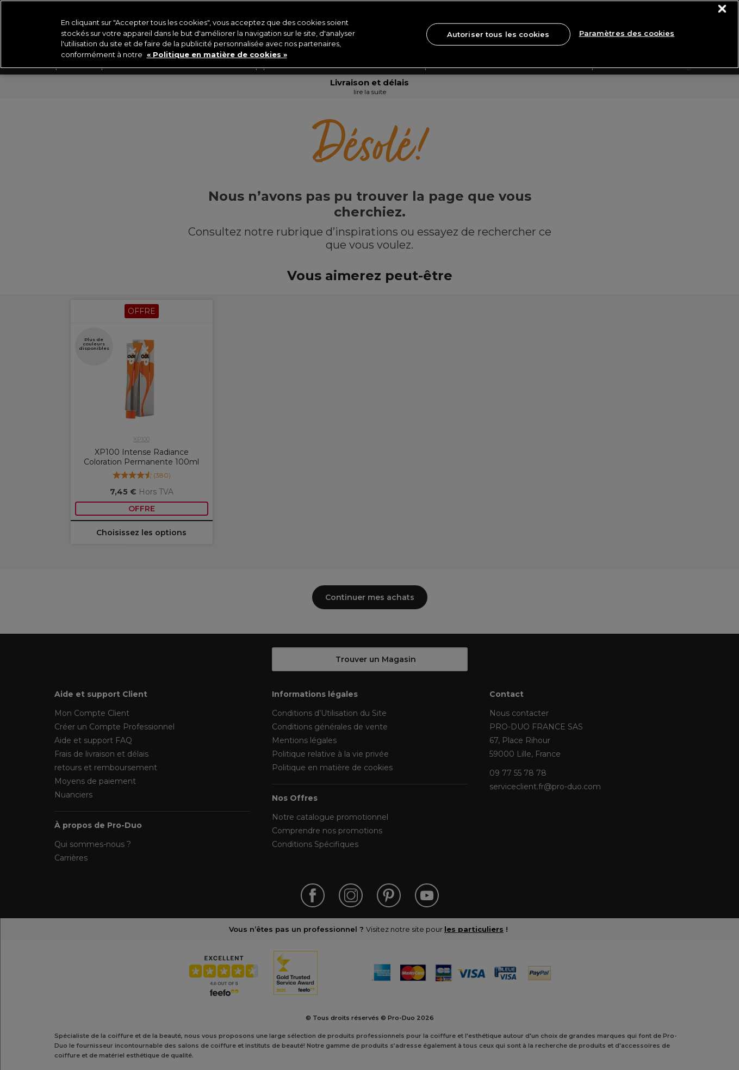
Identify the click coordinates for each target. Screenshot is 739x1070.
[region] (369, 34)
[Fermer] (722, 9)
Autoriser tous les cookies (498, 33)
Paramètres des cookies (627, 33)
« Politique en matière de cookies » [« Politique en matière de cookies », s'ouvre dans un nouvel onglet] (217, 54)
